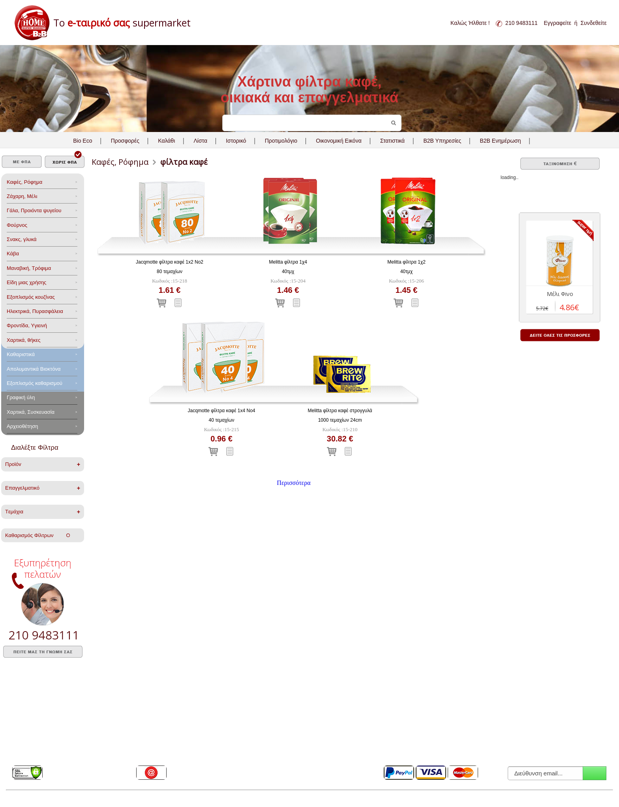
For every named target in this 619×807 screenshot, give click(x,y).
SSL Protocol (26, 757)
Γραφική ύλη (21, 397)
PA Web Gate (134, 798)
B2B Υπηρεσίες (276, 728)
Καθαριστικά (21, 354)
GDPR (267, 718)
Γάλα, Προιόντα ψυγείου (34, 210)
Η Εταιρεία (23, 708)
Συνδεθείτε (593, 23)
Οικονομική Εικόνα (338, 141)
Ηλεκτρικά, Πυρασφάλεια (35, 311)
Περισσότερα (293, 482)
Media (18, 747)
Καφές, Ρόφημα (24, 182)
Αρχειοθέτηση (22, 426)
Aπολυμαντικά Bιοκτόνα (33, 369)
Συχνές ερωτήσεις (31, 718)
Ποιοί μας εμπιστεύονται (37, 738)
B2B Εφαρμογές (277, 738)
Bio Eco (82, 141)
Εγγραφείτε (557, 23)
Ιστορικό (236, 141)
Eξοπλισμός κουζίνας (31, 297)
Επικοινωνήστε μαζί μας (161, 757)
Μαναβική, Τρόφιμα (29, 268)
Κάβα (13, 253)
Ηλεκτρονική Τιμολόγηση (286, 747)
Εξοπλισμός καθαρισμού (34, 383)
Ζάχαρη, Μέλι (22, 196)
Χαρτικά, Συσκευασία (30, 412)
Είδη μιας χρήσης (26, 282)
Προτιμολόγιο (281, 141)
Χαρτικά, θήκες (24, 340)
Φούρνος (17, 225)
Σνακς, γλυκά (22, 239)
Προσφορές (125, 141)
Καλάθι (166, 141)
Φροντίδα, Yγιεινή (27, 325)
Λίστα (200, 141)
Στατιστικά (392, 141)
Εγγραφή (594, 773)
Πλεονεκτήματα (28, 728)
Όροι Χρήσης (274, 708)
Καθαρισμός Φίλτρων (37, 535)
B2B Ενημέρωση (500, 141)
